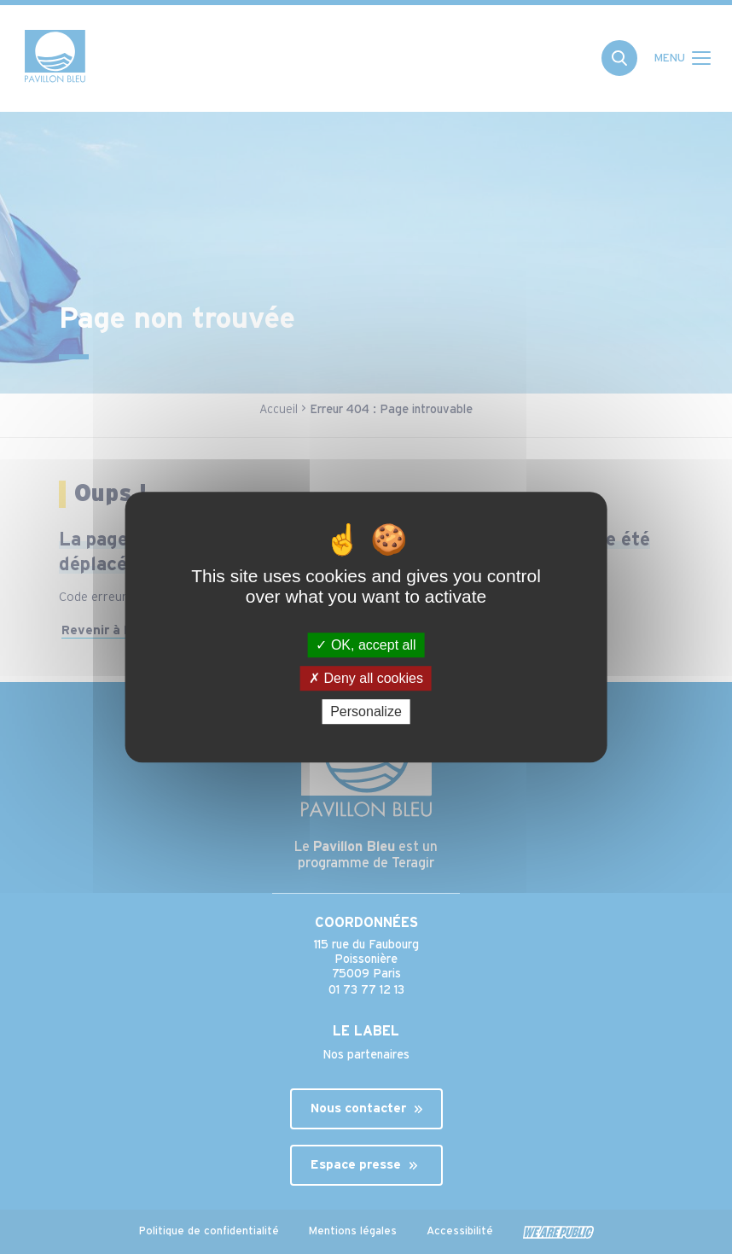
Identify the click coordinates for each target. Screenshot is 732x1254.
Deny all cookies (366, 678)
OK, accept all (365, 645)
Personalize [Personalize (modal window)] (366, 711)
